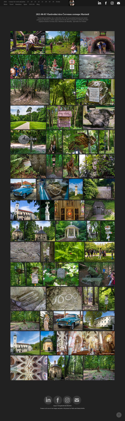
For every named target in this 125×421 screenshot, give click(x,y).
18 (53, 2)
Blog (38, 4)
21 (42, 2)
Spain (25, 4)
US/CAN (31, 4)
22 (38, 2)
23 (35, 2)
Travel (11, 4)
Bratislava (18, 4)
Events (58, 2)
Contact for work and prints (17, 2)
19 (49, 2)
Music (5, 4)
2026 (5, 2)
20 (46, 2)
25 (28, 2)
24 (31, 2)
